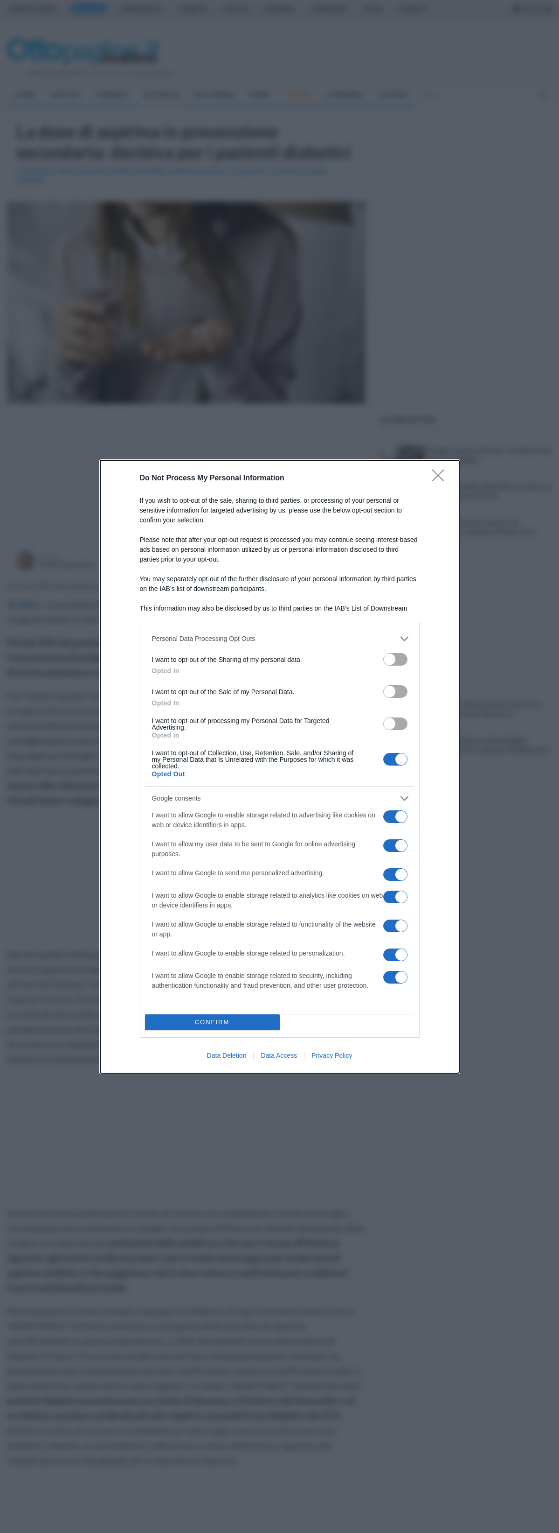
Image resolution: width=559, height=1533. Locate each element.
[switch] (395, 659)
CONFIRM (212, 1022)
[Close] (441, 478)
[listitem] (279, 639)
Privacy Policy (331, 1055)
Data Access (279, 1055)
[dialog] (279, 766)
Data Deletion (227, 1055)
